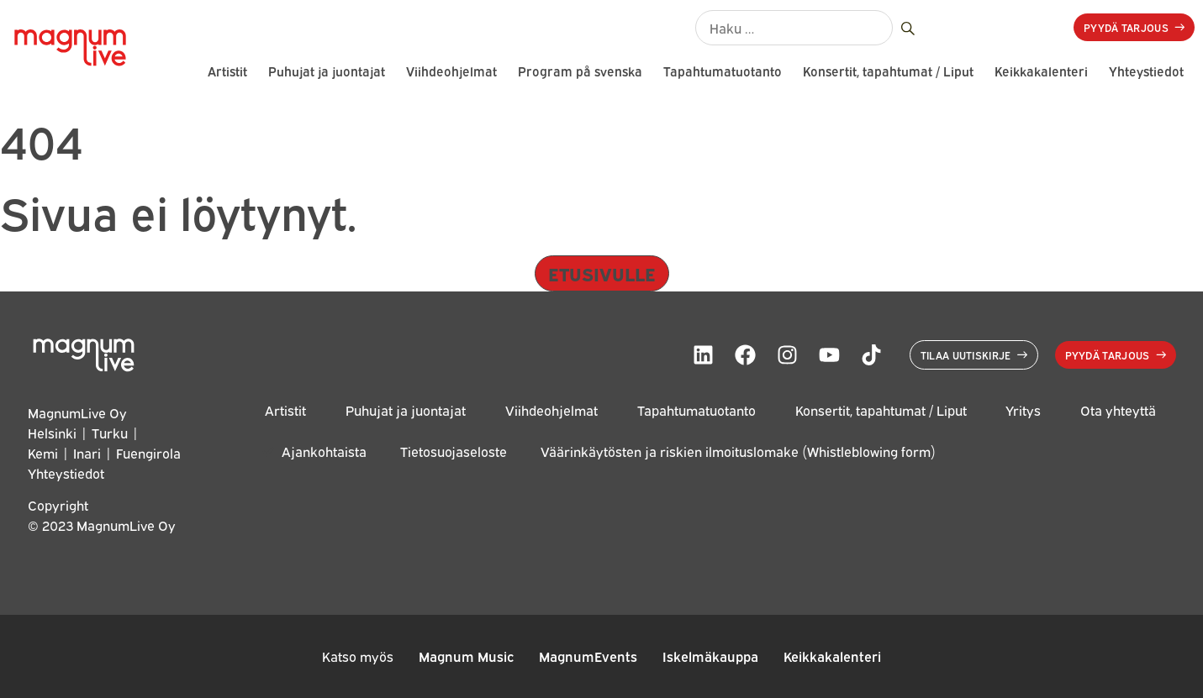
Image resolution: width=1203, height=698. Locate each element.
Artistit (227, 71)
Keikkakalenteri (1041, 71)
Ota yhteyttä (1118, 410)
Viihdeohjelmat (451, 71)
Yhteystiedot (1146, 71)
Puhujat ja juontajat (326, 71)
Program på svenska (580, 71)
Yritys (1023, 410)
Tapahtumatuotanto (722, 71)
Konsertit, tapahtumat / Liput (888, 71)
